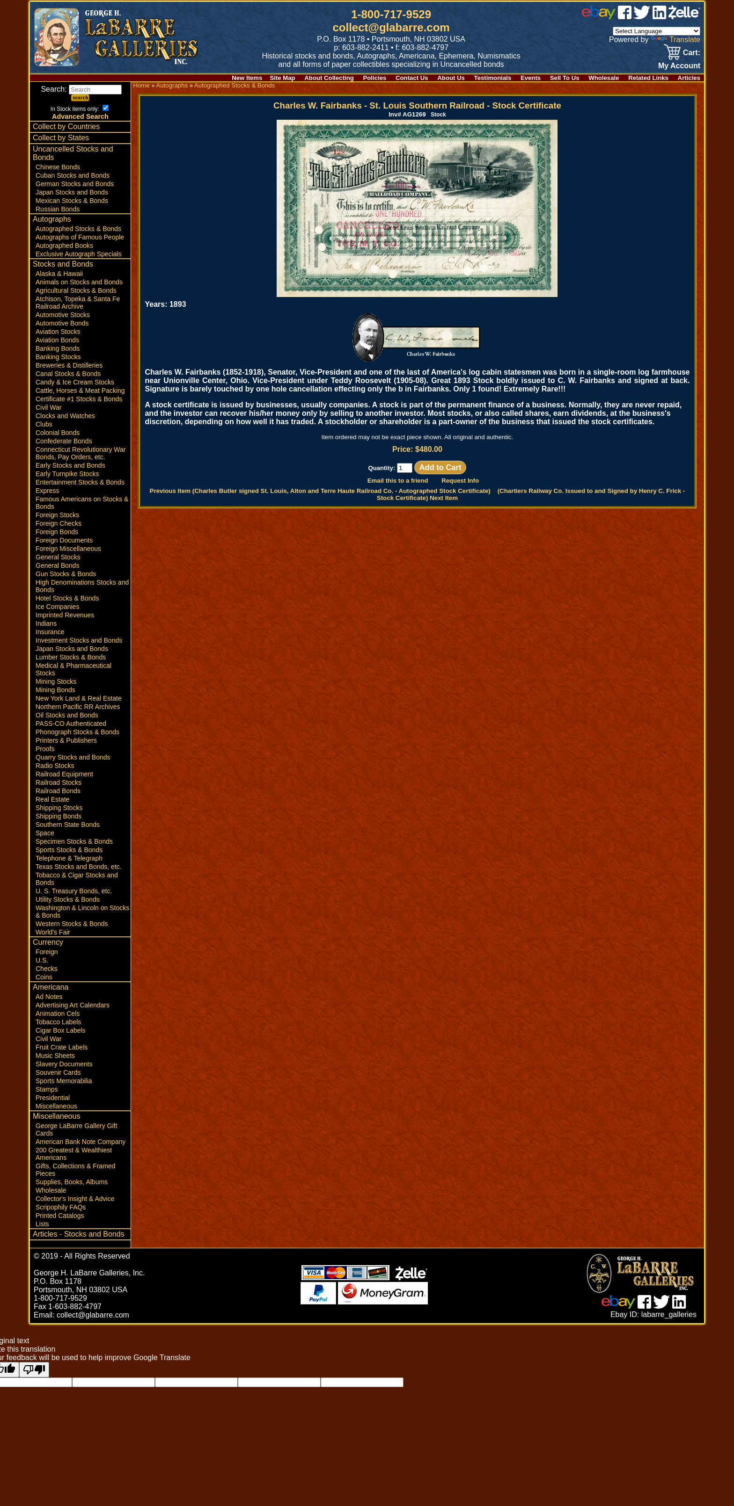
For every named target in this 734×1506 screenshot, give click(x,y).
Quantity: (390, 467)
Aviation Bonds (57, 340)
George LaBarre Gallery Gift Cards (76, 1129)
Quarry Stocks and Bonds (73, 757)
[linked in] (660, 17)
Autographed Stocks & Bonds (78, 228)
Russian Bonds (58, 209)
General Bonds (57, 565)
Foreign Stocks (57, 515)
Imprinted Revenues (65, 615)
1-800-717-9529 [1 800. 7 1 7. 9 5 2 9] (391, 14)
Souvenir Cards (58, 1072)
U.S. (42, 960)
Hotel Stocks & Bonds (67, 598)
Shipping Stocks (59, 807)
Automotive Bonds (62, 323)
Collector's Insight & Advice (75, 1198)
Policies (375, 77)
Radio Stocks (55, 765)
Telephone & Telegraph (69, 858)
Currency (48, 942)
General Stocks (58, 557)
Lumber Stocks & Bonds (71, 657)
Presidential (53, 1097)
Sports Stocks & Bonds (69, 850)
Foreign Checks (58, 523)
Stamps (47, 1089)
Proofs (45, 749)
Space (45, 833)
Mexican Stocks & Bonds (72, 200)
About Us (451, 77)
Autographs (52, 219)
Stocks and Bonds (63, 264)
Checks (47, 968)
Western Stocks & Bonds (72, 923)
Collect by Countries (66, 126)
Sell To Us (565, 77)
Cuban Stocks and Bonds (73, 175)
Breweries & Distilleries (69, 365)
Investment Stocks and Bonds (79, 640)
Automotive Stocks (63, 315)
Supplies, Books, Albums (72, 1182)
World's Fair (53, 932)
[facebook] (624, 17)
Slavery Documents (64, 1064)
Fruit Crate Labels (62, 1047)
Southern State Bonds (68, 824)
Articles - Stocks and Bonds (79, 1234)
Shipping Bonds (58, 816)
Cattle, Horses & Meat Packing (80, 390)
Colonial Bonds (58, 432)
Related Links (648, 77)
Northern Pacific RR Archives (78, 706)
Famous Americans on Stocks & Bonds (82, 502)
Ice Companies (57, 606)
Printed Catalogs (60, 1215)
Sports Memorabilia (64, 1081)
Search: (81, 89)
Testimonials (493, 77)
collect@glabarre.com (391, 27)
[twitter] (641, 17)
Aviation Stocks (58, 331)
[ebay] (599, 17)
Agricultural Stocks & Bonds (76, 290)
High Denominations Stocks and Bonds (82, 586)
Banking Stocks (58, 357)
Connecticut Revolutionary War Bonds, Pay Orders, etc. (80, 453)
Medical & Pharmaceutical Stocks (73, 669)
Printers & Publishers (66, 740)
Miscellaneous (56, 1106)
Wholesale (603, 77)
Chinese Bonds (58, 167)
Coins (44, 977)
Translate (675, 39)
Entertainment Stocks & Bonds (80, 482)
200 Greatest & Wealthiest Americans (74, 1153)
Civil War (48, 407)
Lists (42, 1224)
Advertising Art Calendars (73, 1005)
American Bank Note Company (80, 1141)
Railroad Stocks (58, 782)
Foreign (47, 952)
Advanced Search (80, 116)
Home (141, 85)
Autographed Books (64, 245)
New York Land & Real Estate (79, 698)
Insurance (50, 632)
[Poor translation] (34, 1369)
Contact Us (412, 77)
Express (47, 490)
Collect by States (61, 138)
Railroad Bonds (58, 791)
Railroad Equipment (64, 774)
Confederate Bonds (64, 441)
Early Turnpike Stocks (67, 474)
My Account (679, 66)
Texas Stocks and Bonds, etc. (79, 866)
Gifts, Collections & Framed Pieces (75, 1169)
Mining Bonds (55, 690)
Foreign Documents (64, 540)
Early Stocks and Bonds (70, 465)
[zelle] (684, 17)
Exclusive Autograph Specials (79, 254)
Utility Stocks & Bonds (68, 899)
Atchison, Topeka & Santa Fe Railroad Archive (78, 302)
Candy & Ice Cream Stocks (75, 382)
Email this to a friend (397, 480)
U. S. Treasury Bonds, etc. (74, 891)
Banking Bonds (58, 348)
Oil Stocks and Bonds (67, 715)
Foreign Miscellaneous (68, 548)
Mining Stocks (56, 681)
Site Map (282, 77)
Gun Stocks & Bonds (66, 574)
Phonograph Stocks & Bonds (77, 732)
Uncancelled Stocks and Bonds (73, 153)
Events (531, 77)
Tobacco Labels (58, 1022)
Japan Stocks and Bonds (72, 192)
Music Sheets (55, 1055)
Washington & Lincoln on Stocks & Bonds (82, 911)
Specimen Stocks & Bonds (74, 841)
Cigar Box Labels (61, 1030)
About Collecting (329, 77)
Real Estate (52, 799)
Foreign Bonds (57, 532)
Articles (689, 77)
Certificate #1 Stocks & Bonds (79, 399)
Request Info (460, 480)
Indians (46, 623)
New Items (247, 77)
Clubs (44, 424)
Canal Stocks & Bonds (68, 373)
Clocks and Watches (65, 416)
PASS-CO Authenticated (71, 723)
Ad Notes (49, 996)
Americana (50, 987)
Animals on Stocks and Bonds (79, 282)
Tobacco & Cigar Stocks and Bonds (77, 878)
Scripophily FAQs (61, 1207)
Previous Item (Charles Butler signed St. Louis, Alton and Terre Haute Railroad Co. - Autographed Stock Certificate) (320, 490)
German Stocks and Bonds (75, 184)
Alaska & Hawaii (59, 273)
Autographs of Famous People (80, 237)
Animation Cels (58, 1013)
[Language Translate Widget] (656, 31)
